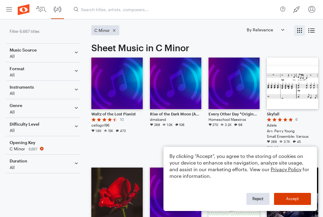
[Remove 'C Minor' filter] (44, 148)
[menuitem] (9, 9)
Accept (292, 198)
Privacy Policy (286, 169)
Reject (258, 198)
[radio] (299, 30)
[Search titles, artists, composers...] (174, 9)
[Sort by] (265, 29)
